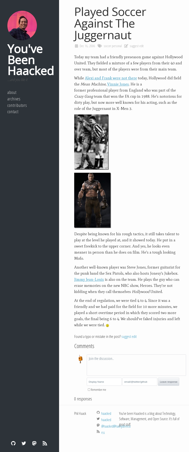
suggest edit (137, 45)
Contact (12, 111)
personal (117, 45)
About (11, 92)
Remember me (98, 390)
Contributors (17, 105)
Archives (13, 99)
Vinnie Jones (118, 84)
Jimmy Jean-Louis (89, 279)
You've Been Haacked (30, 59)
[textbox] (136, 365)
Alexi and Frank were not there (111, 78)
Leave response (168, 381)
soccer (107, 45)
